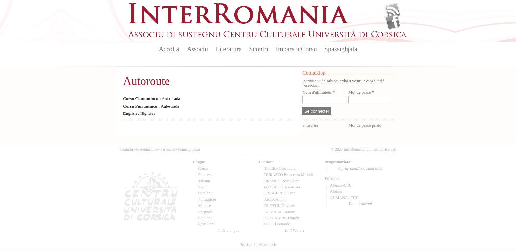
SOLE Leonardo (277, 224)
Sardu (203, 187)
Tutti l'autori (294, 230)
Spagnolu (205, 212)
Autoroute (146, 81)
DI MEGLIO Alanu (279, 205)
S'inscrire (310, 125)
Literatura (229, 49)
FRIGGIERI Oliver (279, 193)
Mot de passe (361, 92)
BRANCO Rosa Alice (281, 181)
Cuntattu (126, 149)
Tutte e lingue (228, 230)
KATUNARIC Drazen (281, 218)
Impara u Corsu (296, 49)
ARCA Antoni (275, 199)
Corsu (203, 168)
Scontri (258, 49)
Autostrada (151, 98)
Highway (139, 113)
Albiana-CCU (341, 185)
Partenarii (167, 149)
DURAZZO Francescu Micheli (288, 174)
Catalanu (205, 193)
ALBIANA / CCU (344, 197)
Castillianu (207, 224)
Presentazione (146, 149)
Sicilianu (205, 218)
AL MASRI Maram (279, 212)
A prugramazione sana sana (360, 168)
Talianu (204, 181)
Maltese (204, 205)
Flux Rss (393, 10)
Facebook (393, 21)
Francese (205, 174)
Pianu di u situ (189, 149)
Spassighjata (340, 49)
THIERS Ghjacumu (280, 168)
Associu (197, 49)
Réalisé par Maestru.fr (258, 244)
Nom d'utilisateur (318, 92)
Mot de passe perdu (364, 125)
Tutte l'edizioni (360, 203)
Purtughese (207, 199)
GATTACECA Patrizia (282, 187)
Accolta (169, 49)
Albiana (336, 191)
